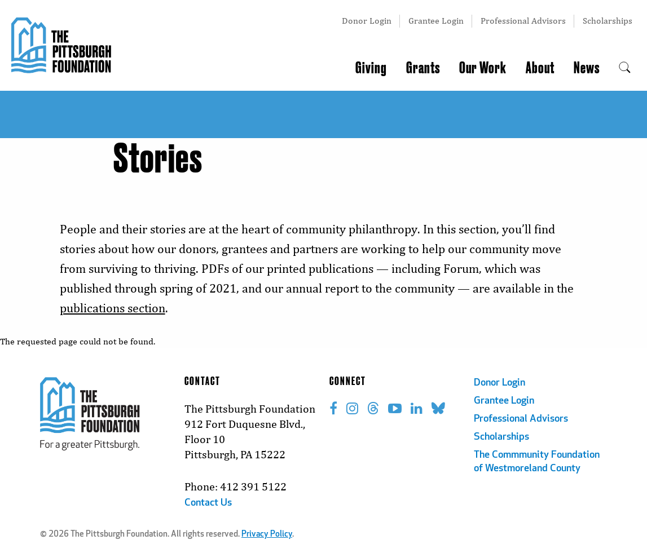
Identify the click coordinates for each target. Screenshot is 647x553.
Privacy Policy (266, 534)
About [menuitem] (540, 68)
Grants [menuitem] (423, 68)
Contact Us (208, 503)
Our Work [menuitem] (483, 68)
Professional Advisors (523, 20)
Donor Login (366, 20)
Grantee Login (436, 20)
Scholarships (607, 20)
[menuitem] (624, 68)
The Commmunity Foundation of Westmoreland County (537, 462)
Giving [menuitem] (371, 68)
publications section (112, 308)
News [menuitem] (587, 68)
